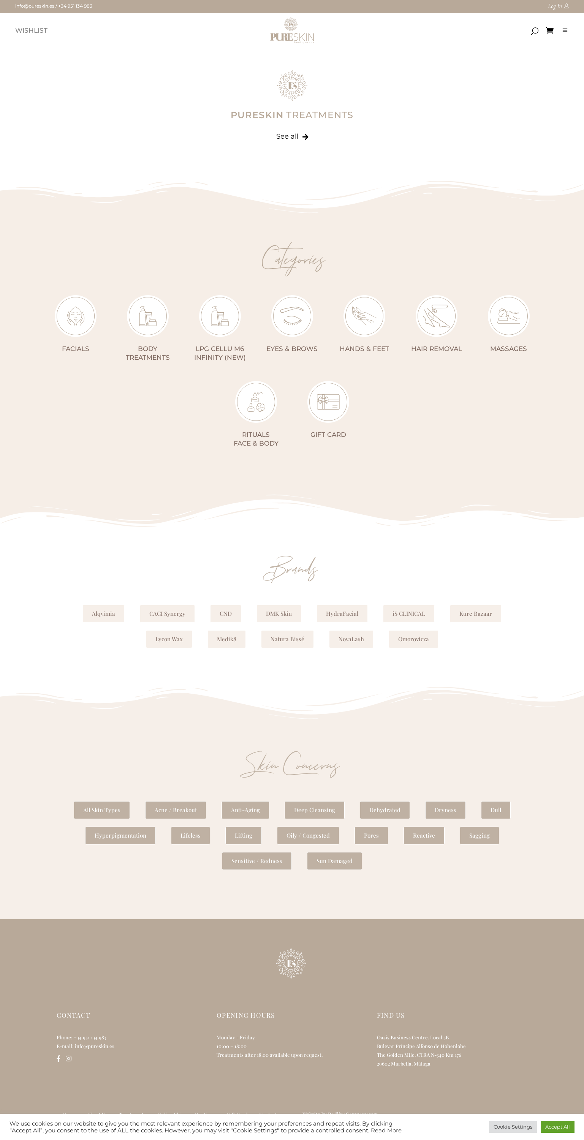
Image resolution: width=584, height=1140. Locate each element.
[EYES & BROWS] (292, 316)
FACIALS (75, 349)
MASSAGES (508, 349)
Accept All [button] (557, 1127)
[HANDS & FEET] (364, 316)
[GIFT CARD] (328, 402)
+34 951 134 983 (75, 6)
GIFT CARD (328, 434)
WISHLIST (31, 30)
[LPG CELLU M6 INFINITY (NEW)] (220, 316)
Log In (555, 6)
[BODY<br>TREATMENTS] (148, 316)
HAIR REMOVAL (436, 349)
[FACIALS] (76, 316)
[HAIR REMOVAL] (436, 316)
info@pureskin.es (34, 6)
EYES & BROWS (292, 349)
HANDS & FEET (364, 349)
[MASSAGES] (509, 316)
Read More (386, 1130)
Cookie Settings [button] (513, 1127)
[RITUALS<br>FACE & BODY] (256, 402)
